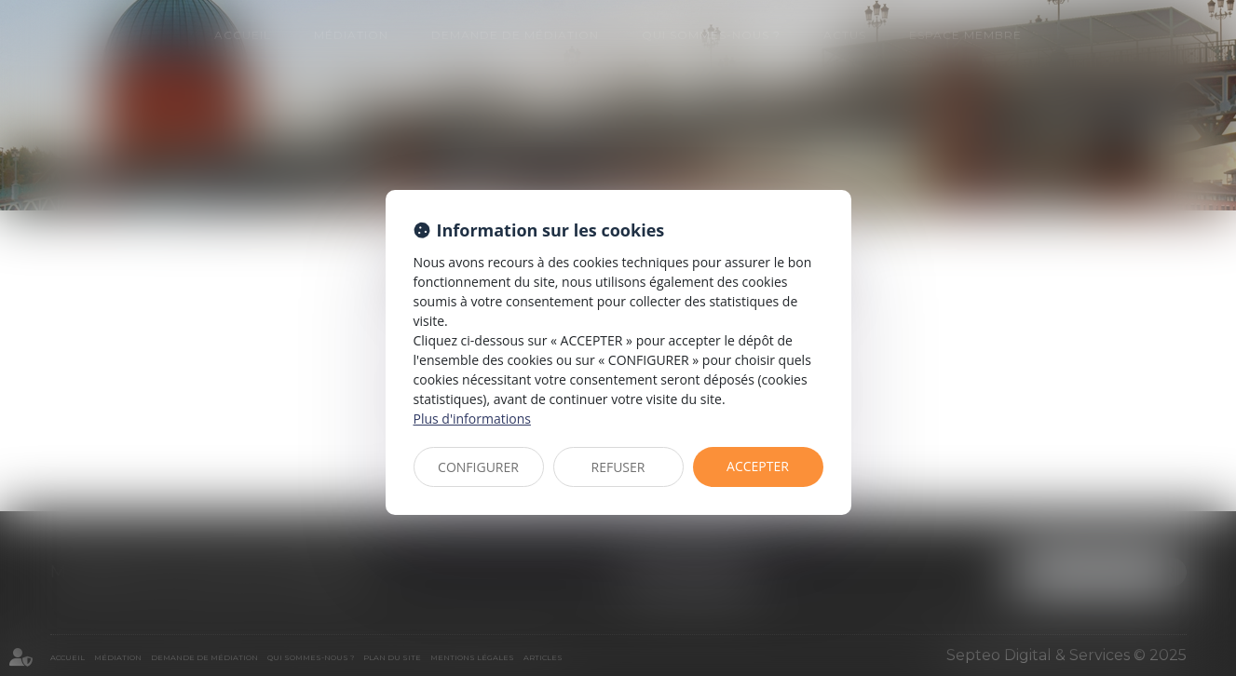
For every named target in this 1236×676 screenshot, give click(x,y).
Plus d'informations (472, 418)
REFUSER (618, 467)
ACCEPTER (758, 466)
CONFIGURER (478, 467)
